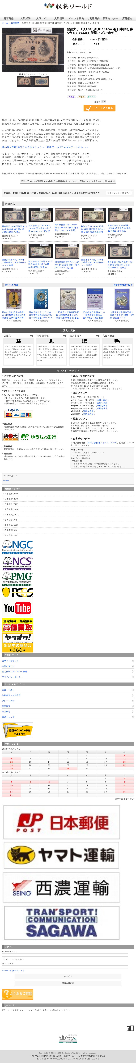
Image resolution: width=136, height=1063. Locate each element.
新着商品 (9, 18)
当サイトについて (10, 661)
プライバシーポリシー (12, 677)
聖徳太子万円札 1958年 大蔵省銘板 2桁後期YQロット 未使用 (14, 262)
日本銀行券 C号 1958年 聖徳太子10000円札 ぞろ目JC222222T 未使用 (67, 227)
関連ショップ (8, 717)
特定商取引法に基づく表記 (14, 671)
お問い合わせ (8, 666)
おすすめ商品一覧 (123, 285)
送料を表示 (102, 400)
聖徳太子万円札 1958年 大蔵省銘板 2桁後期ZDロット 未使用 (93, 262)
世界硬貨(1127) (11, 514)
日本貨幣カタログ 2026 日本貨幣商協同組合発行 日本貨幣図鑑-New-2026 (40, 315)
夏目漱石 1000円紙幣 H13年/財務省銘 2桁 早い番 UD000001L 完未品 (14, 229)
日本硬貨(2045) (11, 499)
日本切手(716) (11, 504)
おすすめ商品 (11, 285)
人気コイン (42, 18)
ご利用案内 (93, 18)
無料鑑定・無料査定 (11, 695)
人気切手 (59, 18)
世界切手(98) (10, 520)
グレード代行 (8, 701)
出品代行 (6, 711)
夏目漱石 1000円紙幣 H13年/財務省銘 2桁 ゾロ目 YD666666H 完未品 (120, 265)
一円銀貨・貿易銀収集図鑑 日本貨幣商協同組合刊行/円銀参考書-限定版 (67, 315)
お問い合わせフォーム (98, 443)
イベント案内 (76, 18)
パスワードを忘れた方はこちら (13, 970)
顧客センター (110, 18)
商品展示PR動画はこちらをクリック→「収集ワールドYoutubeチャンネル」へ (45, 147)
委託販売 (6, 706)
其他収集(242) (11, 535)
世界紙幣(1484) (11, 509)
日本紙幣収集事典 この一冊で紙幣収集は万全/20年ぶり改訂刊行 (94, 315)
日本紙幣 (15, 23)
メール (114, 443)
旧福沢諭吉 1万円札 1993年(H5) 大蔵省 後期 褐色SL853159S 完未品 (67, 265)
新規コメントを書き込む (119, 193)
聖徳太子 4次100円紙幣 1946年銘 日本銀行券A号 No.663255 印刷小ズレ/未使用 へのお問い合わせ (68, 181)
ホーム (5, 23)
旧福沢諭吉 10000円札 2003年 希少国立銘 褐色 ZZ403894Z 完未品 (119, 228)
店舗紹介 (127, 18)
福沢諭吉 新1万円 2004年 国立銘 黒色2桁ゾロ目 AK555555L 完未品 (40, 264)
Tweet (6, 480)
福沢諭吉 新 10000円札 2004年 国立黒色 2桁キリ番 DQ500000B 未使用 (93, 229)
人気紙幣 (26, 18)
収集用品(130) (11, 525)
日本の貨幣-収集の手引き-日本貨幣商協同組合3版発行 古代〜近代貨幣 (13, 315)
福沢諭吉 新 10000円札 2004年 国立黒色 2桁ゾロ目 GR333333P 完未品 (40, 228)
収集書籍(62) (10, 530)
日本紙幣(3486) (11, 494)
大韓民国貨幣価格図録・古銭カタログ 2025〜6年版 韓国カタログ (122, 315)
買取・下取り (8, 690)
